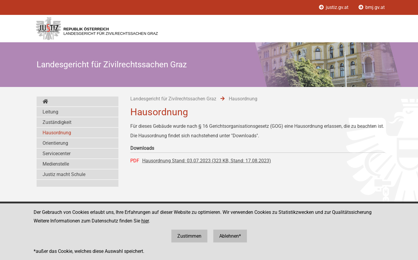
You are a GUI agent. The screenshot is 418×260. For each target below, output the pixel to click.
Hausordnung (57, 133)
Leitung (50, 112)
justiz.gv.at (334, 7)
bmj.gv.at (371, 7)
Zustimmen (189, 236)
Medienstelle (56, 164)
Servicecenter (57, 153)
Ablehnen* (230, 236)
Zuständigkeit (57, 122)
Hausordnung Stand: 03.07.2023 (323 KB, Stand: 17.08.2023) (206, 161)
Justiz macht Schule (64, 174)
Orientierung (55, 143)
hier (145, 221)
